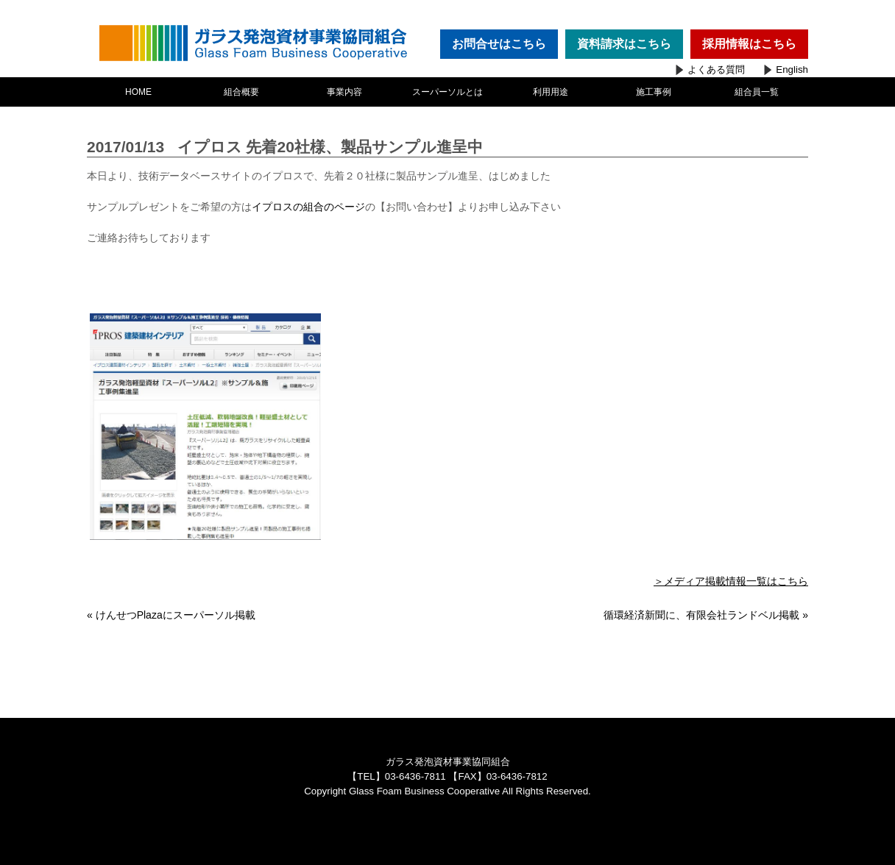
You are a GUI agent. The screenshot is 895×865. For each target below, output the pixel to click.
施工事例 (653, 92)
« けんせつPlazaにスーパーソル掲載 (171, 615)
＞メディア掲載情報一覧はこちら (731, 581)
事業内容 (344, 92)
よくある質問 (716, 69)
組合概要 (241, 92)
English (792, 69)
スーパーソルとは (447, 92)
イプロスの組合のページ (308, 207)
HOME (138, 92)
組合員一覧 (757, 92)
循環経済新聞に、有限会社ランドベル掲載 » (706, 615)
